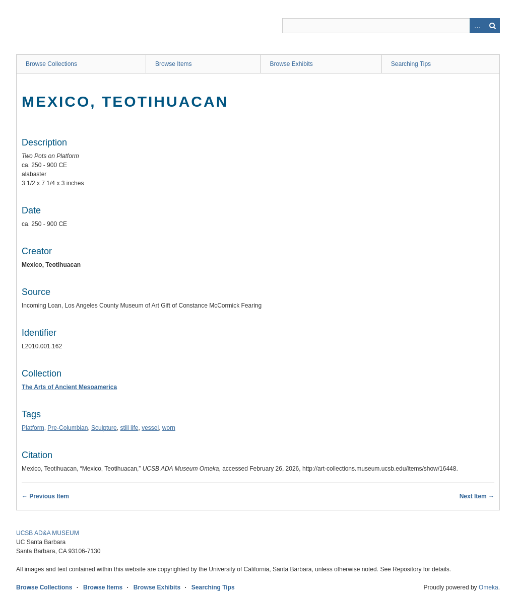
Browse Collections (51, 63)
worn (168, 427)
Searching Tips (411, 63)
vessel (150, 427)
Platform (33, 427)
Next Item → (477, 496)
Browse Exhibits (291, 63)
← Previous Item (45, 496)
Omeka (488, 587)
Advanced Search (477, 25)
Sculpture (104, 427)
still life (129, 427)
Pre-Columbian (67, 427)
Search (492, 25)
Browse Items (173, 63)
